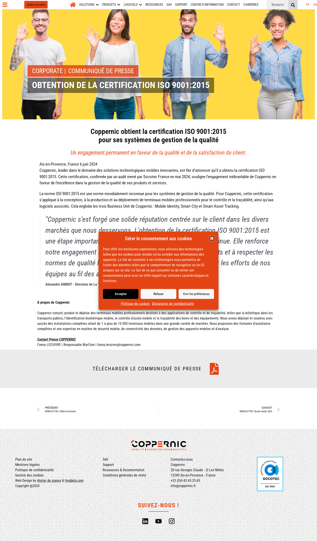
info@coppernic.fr (183, 486)
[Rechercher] (293, 4)
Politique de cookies (135, 304)
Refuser (158, 294)
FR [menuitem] (307, 4)
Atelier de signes (49, 480)
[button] (212, 238)
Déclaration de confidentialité (173, 304)
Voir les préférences (196, 294)
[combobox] (277, 4)
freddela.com (74, 480)
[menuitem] (307, 4)
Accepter (121, 294)
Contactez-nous (182, 459)
